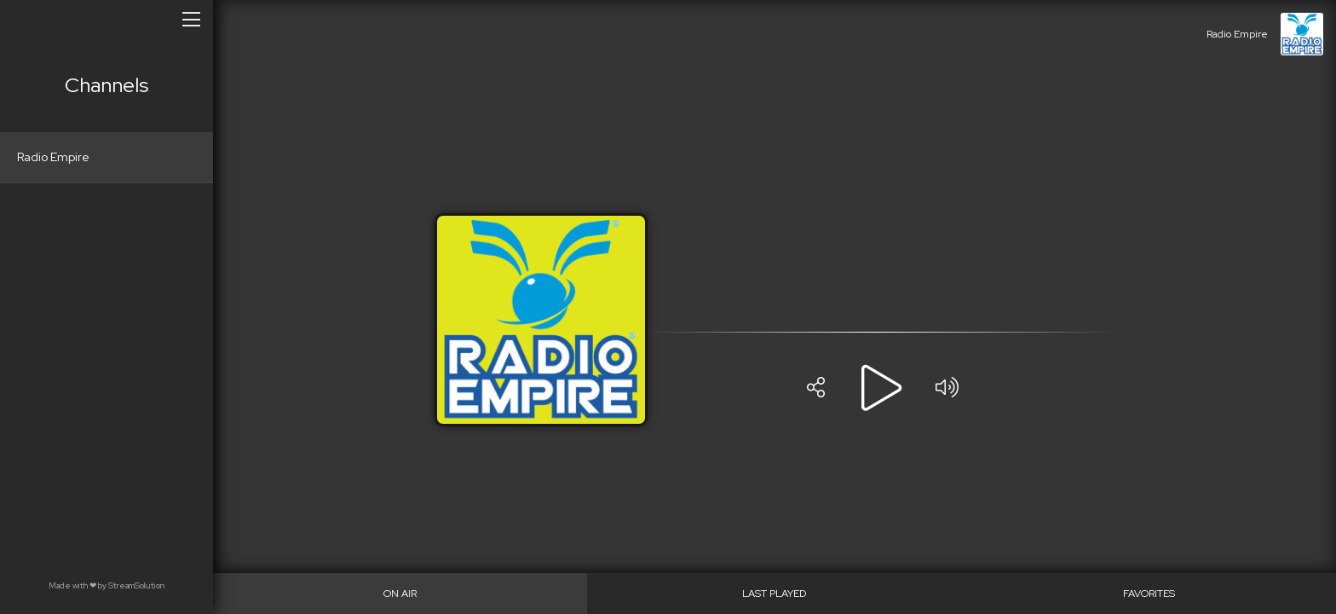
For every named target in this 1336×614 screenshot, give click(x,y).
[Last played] (774, 593)
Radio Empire (53, 157)
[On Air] (400, 593)
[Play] (881, 388)
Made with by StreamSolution (106, 585)
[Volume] (946, 388)
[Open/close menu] (191, 19)
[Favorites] (1149, 593)
